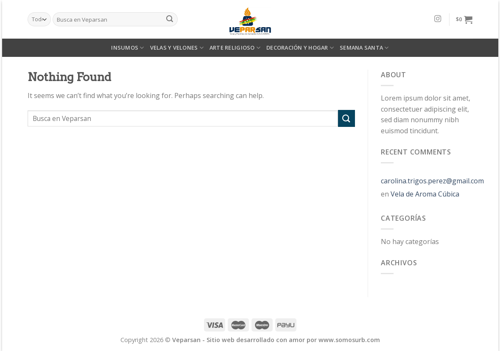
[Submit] (346, 118)
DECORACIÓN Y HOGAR (300, 48)
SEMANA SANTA (364, 48)
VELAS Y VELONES (177, 48)
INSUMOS (127, 48)
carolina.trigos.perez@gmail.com (432, 180)
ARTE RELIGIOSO (234, 48)
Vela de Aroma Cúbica (425, 194)
